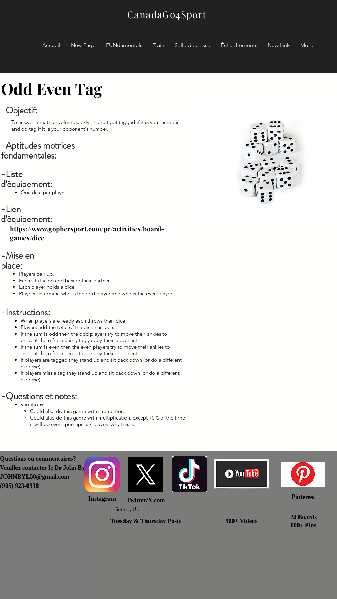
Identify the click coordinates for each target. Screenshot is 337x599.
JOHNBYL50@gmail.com (34, 476)
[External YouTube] (265, 337)
